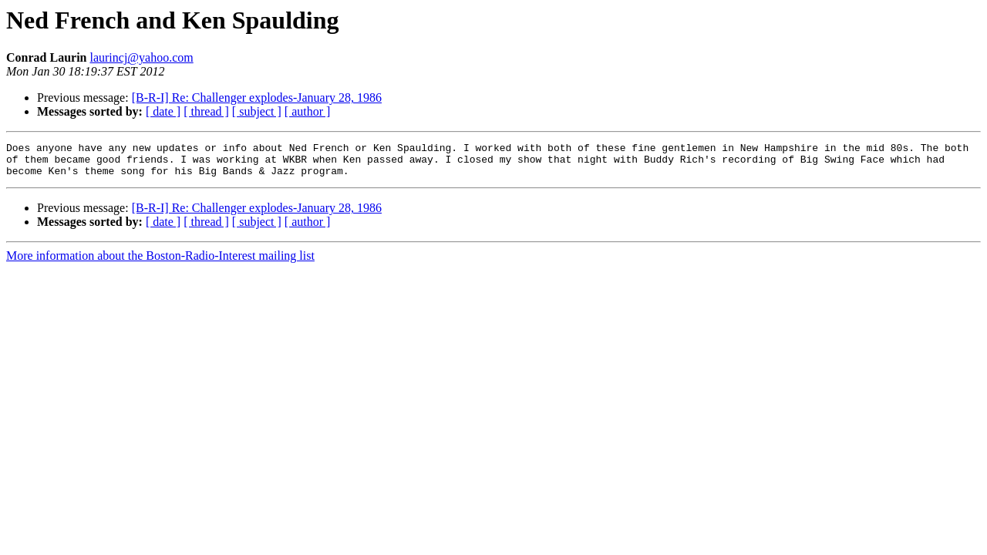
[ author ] (308, 111)
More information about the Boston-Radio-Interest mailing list (160, 262)
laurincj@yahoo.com (141, 57)
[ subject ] (256, 111)
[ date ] (163, 111)
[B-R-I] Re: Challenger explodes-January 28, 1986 (257, 97)
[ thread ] (206, 111)
